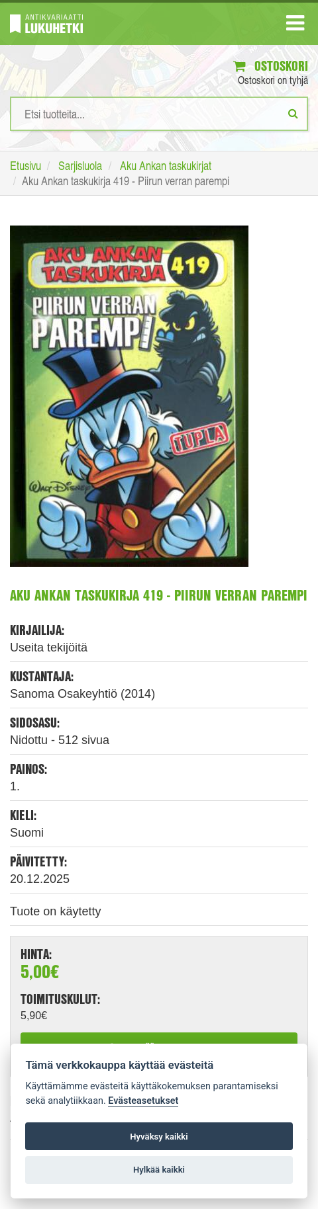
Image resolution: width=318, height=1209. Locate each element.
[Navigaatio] (295, 26)
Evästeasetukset (143, 1100)
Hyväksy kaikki (158, 1137)
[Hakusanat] (159, 114)
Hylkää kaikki (159, 1170)
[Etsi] (293, 113)
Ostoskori (270, 66)
